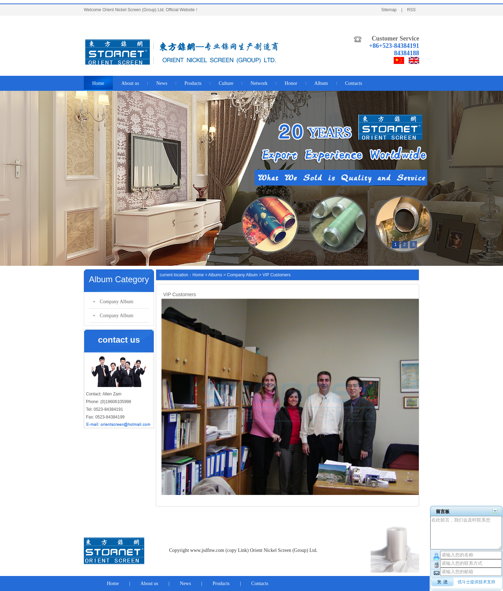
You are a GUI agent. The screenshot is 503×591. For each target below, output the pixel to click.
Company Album (116, 301)
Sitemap (388, 9)
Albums (215, 274)
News (185, 583)
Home (198, 274)
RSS (411, 9)
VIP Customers (277, 274)
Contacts (259, 583)
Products (221, 583)
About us (149, 583)
